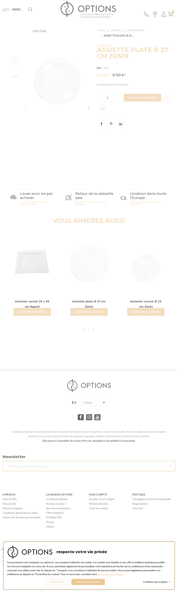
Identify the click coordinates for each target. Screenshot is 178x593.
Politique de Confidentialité (111, 575)
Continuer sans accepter (157, 582)
